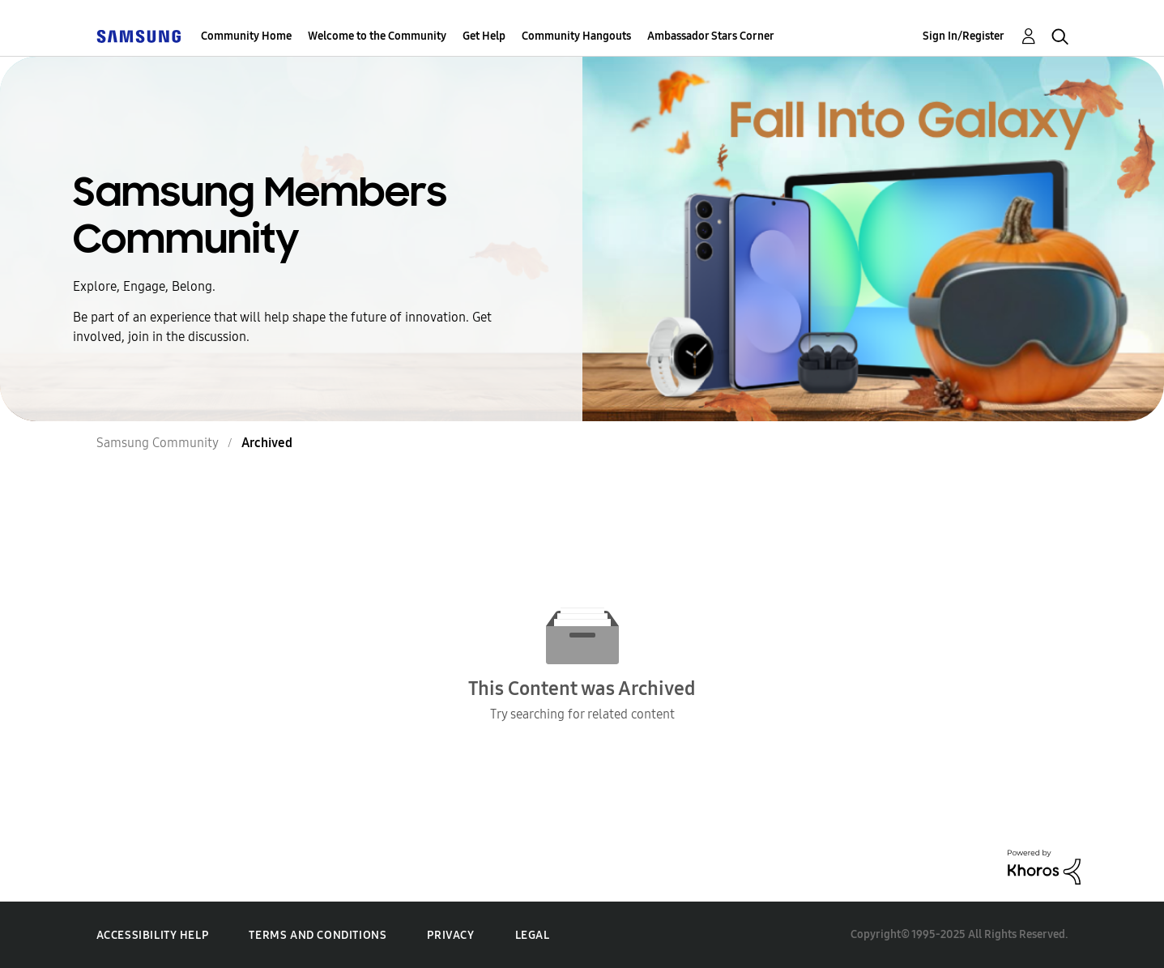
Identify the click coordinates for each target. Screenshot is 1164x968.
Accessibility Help (152, 935)
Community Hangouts (576, 36)
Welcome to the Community (377, 36)
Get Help (484, 36)
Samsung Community (157, 442)
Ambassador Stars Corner (710, 36)
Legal (532, 935)
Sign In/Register (963, 36)
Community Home (246, 36)
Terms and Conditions (317, 935)
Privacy (450, 935)
